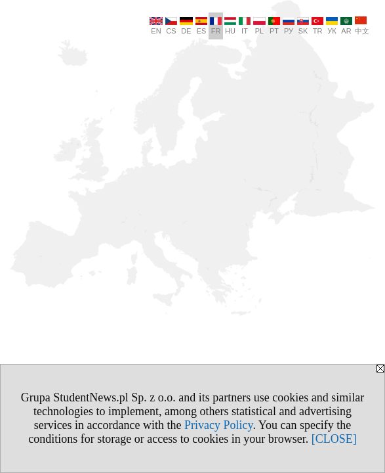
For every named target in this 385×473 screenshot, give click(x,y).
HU (230, 26)
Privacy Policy (218, 425)
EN (156, 26)
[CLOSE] (334, 438)
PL (259, 26)
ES (201, 26)
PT (274, 26)
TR (317, 26)
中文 (362, 25)
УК (332, 26)
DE (186, 26)
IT (245, 26)
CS (171, 26)
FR (216, 26)
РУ (288, 26)
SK (303, 26)
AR (346, 26)
